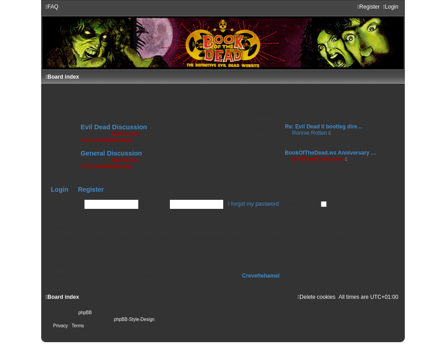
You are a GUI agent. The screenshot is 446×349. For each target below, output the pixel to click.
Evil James (125, 134)
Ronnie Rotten (309, 133)
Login (60, 189)
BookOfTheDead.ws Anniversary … (330, 153)
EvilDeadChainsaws (106, 140)
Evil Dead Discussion (114, 127)
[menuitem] (52, 7)
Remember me (305, 204)
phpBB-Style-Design (134, 319)
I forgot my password (253, 204)
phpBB (85, 312)
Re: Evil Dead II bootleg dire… (323, 126)
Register (90, 189)
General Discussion (111, 153)
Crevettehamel (260, 276)
